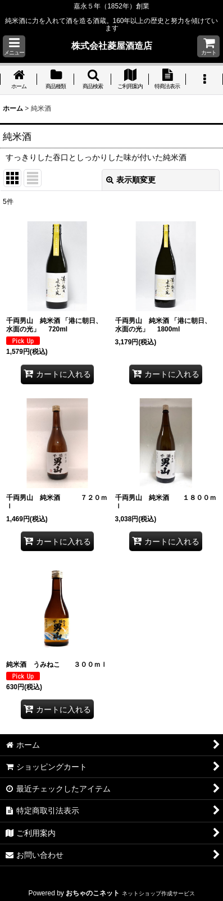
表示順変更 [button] (131, 179)
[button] (14, 46)
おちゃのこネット (93, 893)
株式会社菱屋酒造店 (111, 45)
